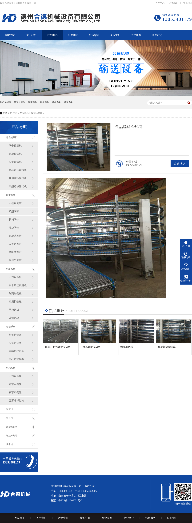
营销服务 (150, 517)
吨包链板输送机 (18, 178)
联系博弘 (179, 164)
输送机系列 (19, 102)
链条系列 (56, 102)
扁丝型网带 (15, 260)
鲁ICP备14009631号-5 (70, 500)
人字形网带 (15, 244)
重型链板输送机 (18, 186)
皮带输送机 (15, 162)
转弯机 (9, 409)
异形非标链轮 (16, 400)
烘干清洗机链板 (18, 285)
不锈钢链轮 (15, 376)
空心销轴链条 (16, 359)
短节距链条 (15, 334)
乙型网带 (14, 211)
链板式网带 (15, 235)
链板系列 (44, 102)
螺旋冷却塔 (36, 113)
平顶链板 (14, 309)
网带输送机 (15, 145)
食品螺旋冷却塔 (91, 347)
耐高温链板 (15, 293)
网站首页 (20, 517)
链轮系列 (68, 102)
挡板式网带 (15, 252)
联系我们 (173, 3)
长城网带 (14, 219)
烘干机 (9, 444)
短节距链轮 (15, 384)
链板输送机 (15, 153)
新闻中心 (85, 517)
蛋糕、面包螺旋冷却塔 (58, 347)
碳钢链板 (14, 317)
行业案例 (107, 517)
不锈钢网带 (15, 203)
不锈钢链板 (15, 277)
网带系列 (32, 102)
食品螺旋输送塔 (167, 347)
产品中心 (160, 3)
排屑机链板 (15, 301)
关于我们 (187, 3)
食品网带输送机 (18, 170)
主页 (15, 113)
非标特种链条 (16, 351)
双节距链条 (15, 343)
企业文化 (129, 517)
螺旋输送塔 (11, 427)
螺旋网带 (14, 227)
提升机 (9, 418)
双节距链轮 (15, 392)
